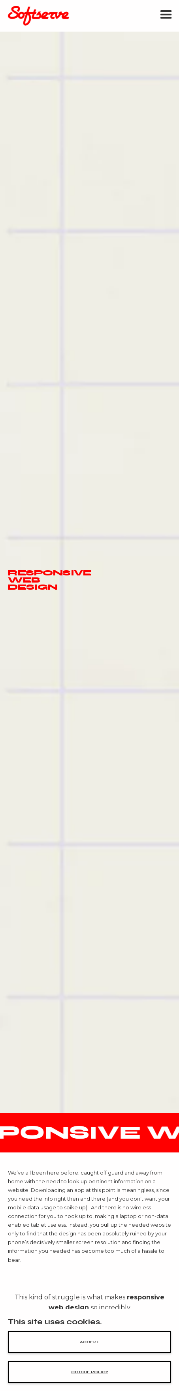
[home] (36, 16)
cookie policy (89, 1372)
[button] (166, 16)
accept (89, 1342)
